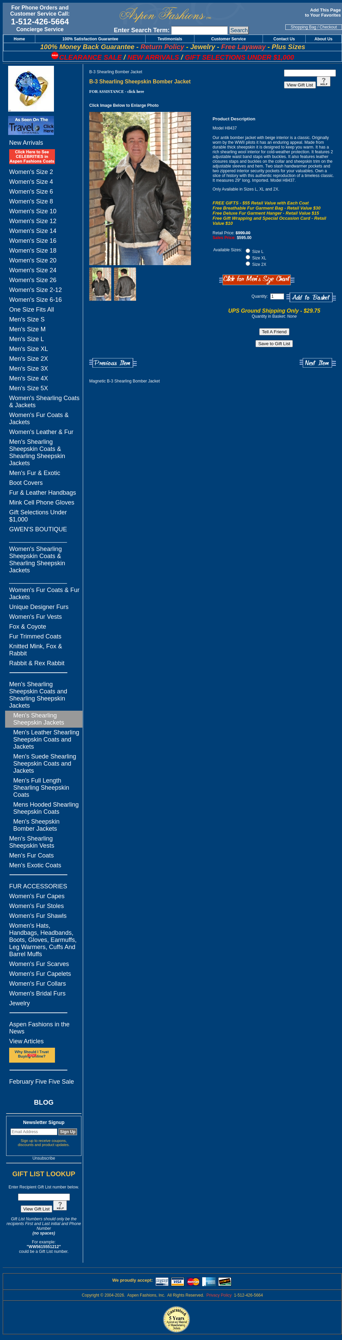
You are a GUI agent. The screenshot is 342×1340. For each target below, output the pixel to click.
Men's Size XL (28, 349)
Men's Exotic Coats (35, 865)
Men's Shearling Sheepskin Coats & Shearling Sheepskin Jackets (37, 452)
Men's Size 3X (28, 368)
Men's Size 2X (28, 358)
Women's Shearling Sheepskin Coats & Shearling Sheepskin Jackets (37, 560)
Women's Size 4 (31, 181)
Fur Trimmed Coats (35, 636)
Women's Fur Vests (35, 616)
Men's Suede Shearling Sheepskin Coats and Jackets (44, 763)
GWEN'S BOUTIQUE (38, 529)
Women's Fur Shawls (37, 915)
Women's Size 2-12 (35, 290)
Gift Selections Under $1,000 (38, 516)
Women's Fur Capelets (40, 973)
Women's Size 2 (31, 172)
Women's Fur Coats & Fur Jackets (44, 593)
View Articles (26, 1041)
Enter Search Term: (142, 30)
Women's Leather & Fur (41, 432)
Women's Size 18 (32, 250)
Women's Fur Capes (36, 896)
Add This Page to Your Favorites (323, 12)
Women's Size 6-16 (35, 299)
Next (318, 363)
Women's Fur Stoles (36, 906)
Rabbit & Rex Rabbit (36, 663)
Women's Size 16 (32, 240)
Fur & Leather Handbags (42, 492)
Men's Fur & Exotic (34, 473)
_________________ (38, 539)
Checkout (328, 27)
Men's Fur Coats (31, 855)
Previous (113, 363)
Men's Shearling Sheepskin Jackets (38, 719)
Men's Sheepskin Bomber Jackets (36, 825)
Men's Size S (26, 319)
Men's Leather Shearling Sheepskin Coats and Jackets (46, 739)
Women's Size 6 (31, 191)
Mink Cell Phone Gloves (41, 502)
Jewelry (19, 1003)
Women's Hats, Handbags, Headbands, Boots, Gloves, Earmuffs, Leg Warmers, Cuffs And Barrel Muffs (43, 940)
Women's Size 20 (32, 260)
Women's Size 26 (32, 280)
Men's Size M (27, 329)
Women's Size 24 (32, 270)
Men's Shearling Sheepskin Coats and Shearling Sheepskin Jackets (38, 695)
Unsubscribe (44, 1158)
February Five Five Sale (41, 1081)
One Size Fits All (31, 309)
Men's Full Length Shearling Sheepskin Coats (41, 787)
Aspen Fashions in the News (39, 1028)
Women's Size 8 (31, 201)
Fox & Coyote (27, 626)
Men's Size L (26, 339)
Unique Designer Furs (39, 607)
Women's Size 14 (32, 231)
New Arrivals (26, 142)
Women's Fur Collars (37, 983)
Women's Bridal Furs (37, 993)
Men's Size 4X (28, 378)
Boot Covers (26, 482)
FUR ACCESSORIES (38, 886)
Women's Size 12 (32, 221)
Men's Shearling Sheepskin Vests (31, 842)
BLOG (44, 1102)
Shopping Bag (303, 27)
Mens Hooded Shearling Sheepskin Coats (46, 808)
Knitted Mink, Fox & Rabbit (35, 650)
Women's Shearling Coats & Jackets (44, 402)
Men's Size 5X (28, 388)
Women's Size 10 (32, 211)
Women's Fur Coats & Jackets (39, 419)
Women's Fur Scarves (39, 964)
